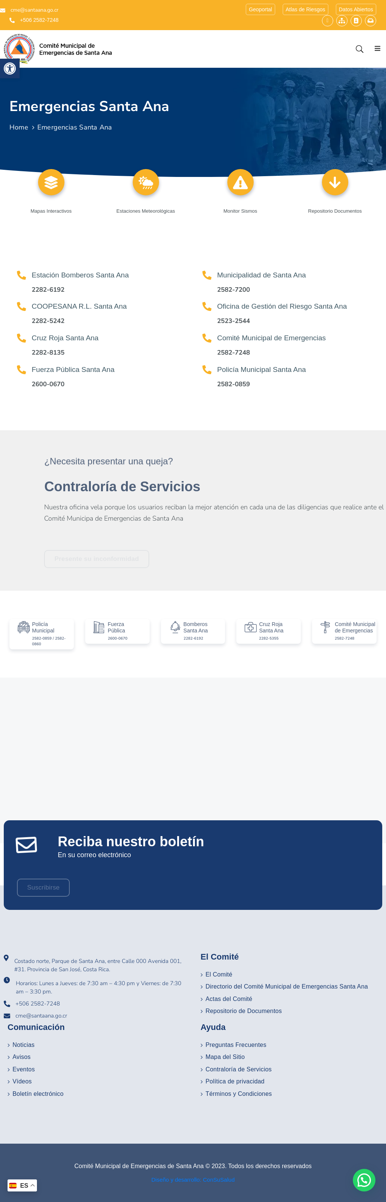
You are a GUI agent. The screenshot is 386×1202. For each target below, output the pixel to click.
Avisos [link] (21, 1057)
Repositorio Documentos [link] (334, 211)
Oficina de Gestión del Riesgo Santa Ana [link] (282, 306)
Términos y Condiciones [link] (238, 1094)
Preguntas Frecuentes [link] (235, 1045)
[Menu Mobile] (378, 49)
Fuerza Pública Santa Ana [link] (73, 369)
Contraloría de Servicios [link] (238, 1069)
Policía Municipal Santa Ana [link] (261, 369)
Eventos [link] (23, 1069)
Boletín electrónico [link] (37, 1094)
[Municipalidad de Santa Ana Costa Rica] (193, 760)
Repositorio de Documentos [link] (243, 1011)
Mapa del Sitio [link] (225, 1057)
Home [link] (18, 127)
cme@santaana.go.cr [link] (34, 10)
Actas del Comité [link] (228, 999)
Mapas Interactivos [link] (51, 211)
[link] (10, 68)
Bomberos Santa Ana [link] (196, 627)
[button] (364, 1180)
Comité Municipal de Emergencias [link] (271, 338)
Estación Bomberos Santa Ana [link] (80, 275)
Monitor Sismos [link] (240, 211)
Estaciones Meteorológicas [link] (145, 211)
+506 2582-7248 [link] (39, 20)
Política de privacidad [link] (235, 1081)
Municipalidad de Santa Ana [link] (261, 275)
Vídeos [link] (22, 1081)
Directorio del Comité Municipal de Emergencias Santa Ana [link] (286, 986)
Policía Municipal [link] (43, 627)
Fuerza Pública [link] (116, 627)
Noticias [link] (23, 1045)
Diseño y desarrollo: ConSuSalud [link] (193, 1179)
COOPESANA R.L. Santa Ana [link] (79, 306)
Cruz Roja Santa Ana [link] (65, 338)
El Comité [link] (218, 974)
